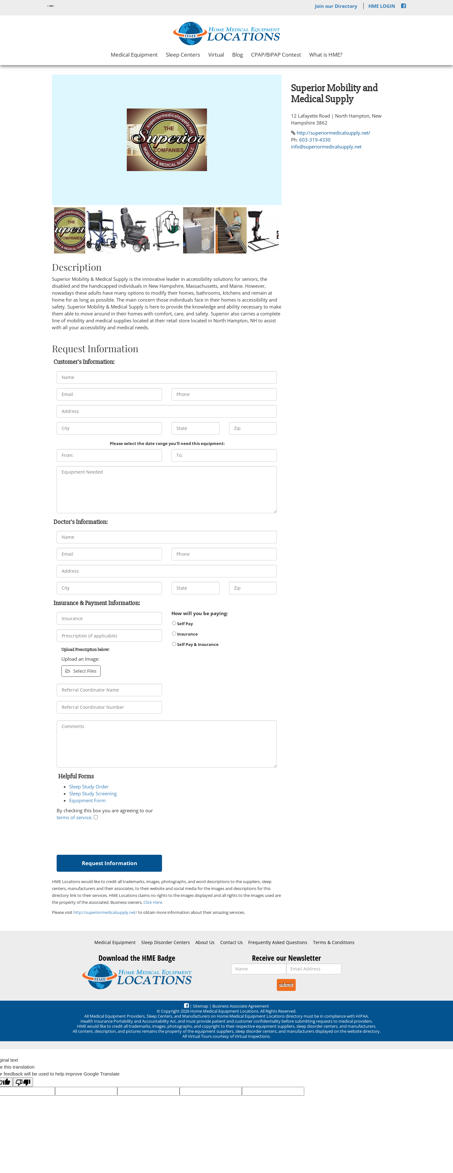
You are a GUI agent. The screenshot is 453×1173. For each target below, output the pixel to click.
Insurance (185, 634)
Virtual (216, 54)
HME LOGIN (381, 6)
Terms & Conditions (334, 942)
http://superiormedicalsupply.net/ (105, 912)
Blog (237, 54)
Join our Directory (336, 6)
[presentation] (104, 836)
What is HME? (325, 54)
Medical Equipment (134, 54)
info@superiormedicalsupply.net (326, 146)
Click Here (152, 902)
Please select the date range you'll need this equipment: (167, 443)
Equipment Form (87, 800)
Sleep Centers (183, 54)
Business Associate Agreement (240, 1006)
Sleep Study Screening (93, 793)
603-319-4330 (315, 139)
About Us (205, 942)
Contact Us (231, 942)
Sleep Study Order (89, 786)
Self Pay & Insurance (195, 644)
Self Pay (182, 623)
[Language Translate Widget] (50, 6)
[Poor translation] (23, 1082)
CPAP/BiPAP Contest (276, 54)
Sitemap (200, 1006)
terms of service (74, 817)
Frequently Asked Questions (277, 942)
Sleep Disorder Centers (165, 942)
